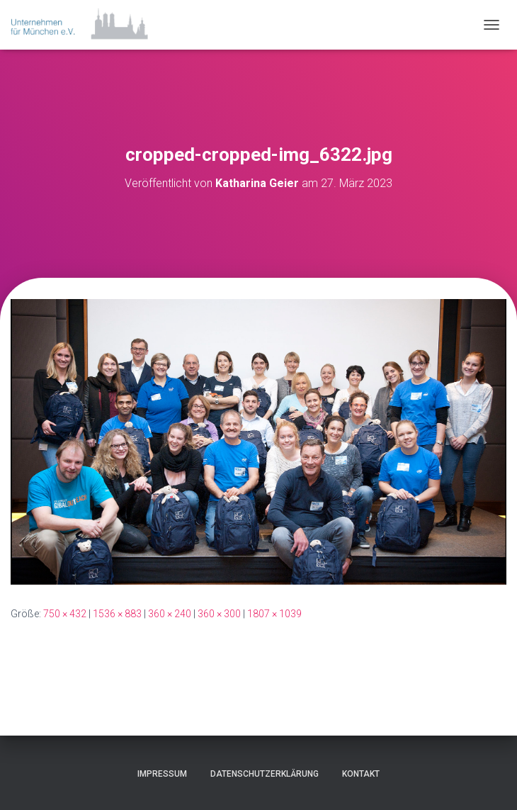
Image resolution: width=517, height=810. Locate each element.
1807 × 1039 (274, 613)
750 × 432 (64, 613)
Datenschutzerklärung (264, 774)
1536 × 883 (117, 613)
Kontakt (361, 774)
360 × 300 (219, 613)
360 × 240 (169, 613)
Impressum (162, 774)
